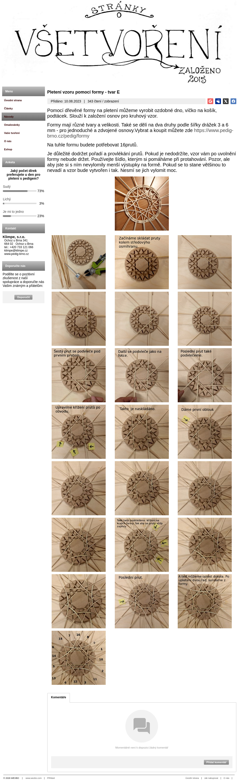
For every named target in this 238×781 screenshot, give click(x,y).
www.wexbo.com (34, 778)
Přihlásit (51, 778)
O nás (226, 778)
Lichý (7, 199)
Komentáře (58, 697)
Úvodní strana (192, 778)
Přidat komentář (216, 762)
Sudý (7, 187)
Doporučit (23, 297)
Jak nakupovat (211, 778)
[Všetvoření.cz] (119, 42)
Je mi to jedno (13, 212)
